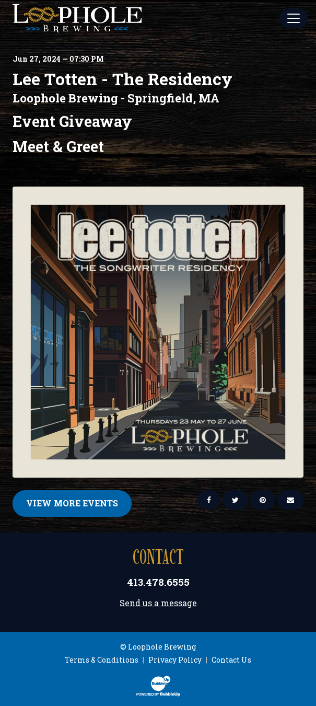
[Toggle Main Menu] (293, 18)
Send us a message (158, 602)
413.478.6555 (158, 581)
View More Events (72, 502)
